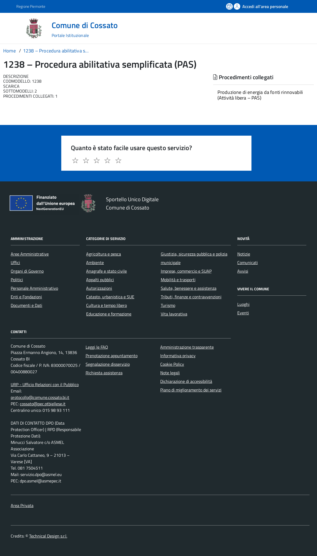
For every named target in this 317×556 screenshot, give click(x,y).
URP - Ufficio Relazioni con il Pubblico (45, 384)
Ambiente (95, 262)
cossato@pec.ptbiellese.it (43, 404)
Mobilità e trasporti (178, 279)
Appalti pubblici (100, 279)
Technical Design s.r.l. (48, 536)
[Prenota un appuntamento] (230, 6)
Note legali (170, 373)
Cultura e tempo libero (106, 305)
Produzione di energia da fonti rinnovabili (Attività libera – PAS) (260, 95)
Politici (17, 279)
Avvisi (242, 271)
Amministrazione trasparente (187, 347)
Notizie (243, 254)
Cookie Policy (172, 364)
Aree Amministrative (30, 254)
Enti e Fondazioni (26, 297)
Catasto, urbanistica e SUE (110, 297)
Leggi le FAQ (97, 347)
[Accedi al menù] (13, 28)
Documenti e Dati (26, 305)
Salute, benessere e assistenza (188, 288)
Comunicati (247, 262)
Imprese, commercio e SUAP (186, 271)
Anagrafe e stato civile (106, 271)
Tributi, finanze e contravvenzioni (191, 297)
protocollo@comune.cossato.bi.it (40, 397)
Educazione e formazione (108, 314)
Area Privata (22, 505)
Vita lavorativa (174, 314)
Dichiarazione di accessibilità (186, 381)
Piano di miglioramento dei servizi (190, 390)
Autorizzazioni (99, 288)
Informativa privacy (178, 355)
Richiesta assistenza (104, 373)
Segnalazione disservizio (108, 364)
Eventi (243, 313)
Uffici (15, 262)
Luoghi (243, 304)
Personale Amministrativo (34, 288)
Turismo (168, 305)
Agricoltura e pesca (103, 254)
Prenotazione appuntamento (112, 355)
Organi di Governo (27, 271)
